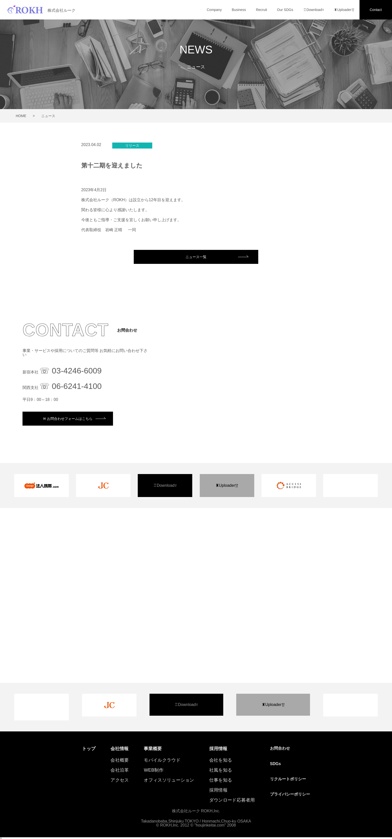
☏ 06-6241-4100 (71, 387)
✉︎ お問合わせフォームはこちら (68, 419)
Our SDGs (285, 10)
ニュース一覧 (196, 257)
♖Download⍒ (313, 10)
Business (239, 10)
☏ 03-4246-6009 (71, 371)
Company (214, 10)
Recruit (261, 10)
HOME (21, 116)
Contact (376, 10)
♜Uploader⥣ (344, 10)
